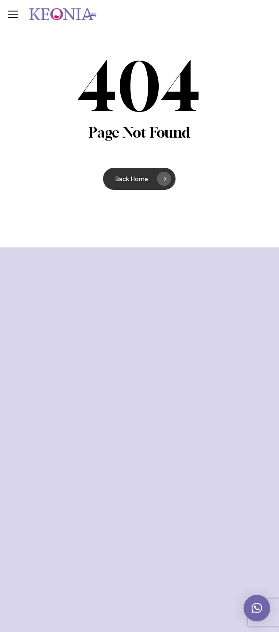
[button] (13, 14)
